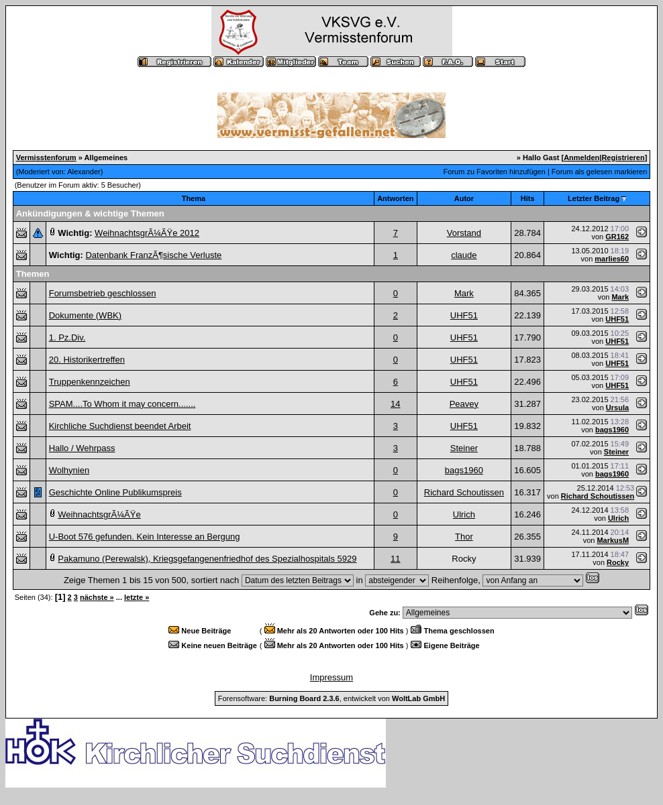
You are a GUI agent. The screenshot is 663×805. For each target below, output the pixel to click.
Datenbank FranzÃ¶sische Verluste (153, 255)
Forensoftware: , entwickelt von (331, 698)
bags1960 (612, 430)
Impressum (331, 677)
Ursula (617, 408)
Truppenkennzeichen (89, 382)
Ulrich (464, 514)
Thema (193, 198)
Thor (464, 537)
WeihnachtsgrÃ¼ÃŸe (99, 514)
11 (395, 559)
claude (463, 255)
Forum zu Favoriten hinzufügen (495, 172)
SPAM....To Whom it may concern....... (122, 404)
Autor (464, 198)
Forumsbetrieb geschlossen (102, 293)
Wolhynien (69, 470)
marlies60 (612, 259)
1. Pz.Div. (67, 337)
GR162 (617, 237)
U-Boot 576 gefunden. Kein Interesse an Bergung (144, 537)
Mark (464, 293)
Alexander (84, 172)
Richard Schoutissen (464, 492)
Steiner (464, 448)
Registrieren (622, 157)
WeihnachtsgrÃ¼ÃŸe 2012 (147, 233)
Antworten (395, 198)
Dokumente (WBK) (85, 315)
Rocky (618, 562)
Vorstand (464, 233)
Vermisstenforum (46, 157)
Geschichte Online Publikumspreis (115, 492)
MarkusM (613, 540)
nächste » (97, 597)
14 (395, 404)
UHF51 (464, 315)
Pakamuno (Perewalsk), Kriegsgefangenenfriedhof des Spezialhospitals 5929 (207, 559)
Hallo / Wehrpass (82, 448)
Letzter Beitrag (593, 198)
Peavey (464, 404)
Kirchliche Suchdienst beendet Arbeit (120, 426)
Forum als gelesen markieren (599, 172)
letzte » (136, 597)
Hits (528, 198)
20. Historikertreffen (87, 360)
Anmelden (581, 157)
